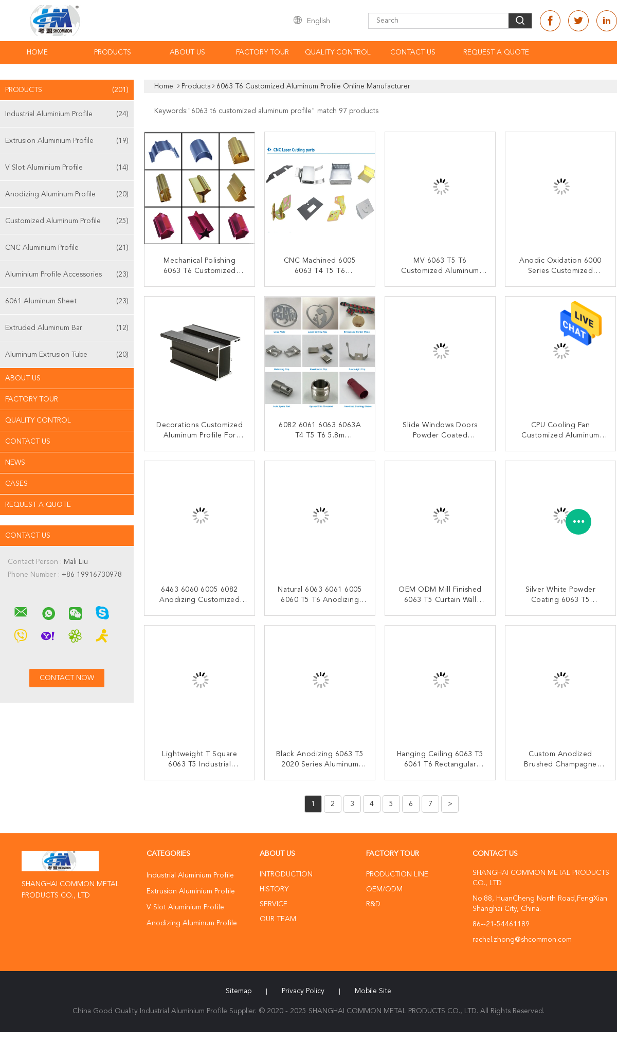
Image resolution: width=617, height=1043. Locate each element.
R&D (373, 904)
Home (37, 52)
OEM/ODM (384, 889)
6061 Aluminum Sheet (67, 301)
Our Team (278, 919)
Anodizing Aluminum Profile (67, 194)
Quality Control (338, 52)
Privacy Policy (303, 991)
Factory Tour (262, 52)
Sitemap (238, 991)
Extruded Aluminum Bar (67, 328)
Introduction (286, 874)
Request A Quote (496, 52)
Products (112, 52)
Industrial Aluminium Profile (67, 114)
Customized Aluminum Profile (67, 221)
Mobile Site (373, 991)
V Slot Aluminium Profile (67, 167)
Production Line (397, 874)
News (15, 462)
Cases (16, 483)
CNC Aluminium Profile (67, 248)
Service (273, 904)
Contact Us (412, 52)
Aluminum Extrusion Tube (67, 355)
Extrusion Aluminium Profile (67, 141)
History (274, 889)
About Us (187, 52)
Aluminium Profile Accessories (67, 274)
